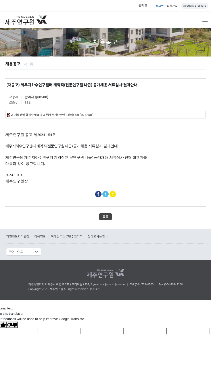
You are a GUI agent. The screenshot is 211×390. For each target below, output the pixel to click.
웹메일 (142, 5)
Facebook (98, 194)
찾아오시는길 (96, 236)
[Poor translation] (12, 325)
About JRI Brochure (194, 6)
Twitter (105, 194)
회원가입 (172, 6)
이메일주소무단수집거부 (66, 236)
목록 (105, 217)
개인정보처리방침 (17, 236)
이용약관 (40, 236)
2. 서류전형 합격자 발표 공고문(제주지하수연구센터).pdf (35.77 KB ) (52, 115)
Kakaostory (112, 194)
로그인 (160, 6)
